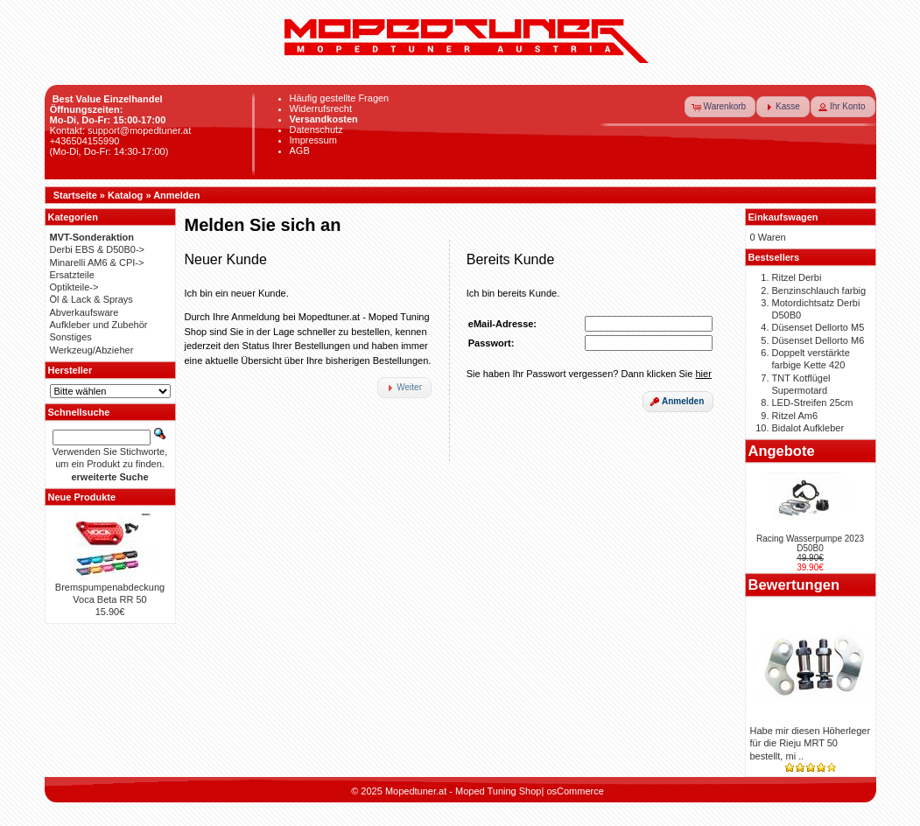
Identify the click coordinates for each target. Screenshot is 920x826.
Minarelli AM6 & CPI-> (97, 262)
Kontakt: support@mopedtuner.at (121, 130)
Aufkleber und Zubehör (99, 324)
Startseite (75, 195)
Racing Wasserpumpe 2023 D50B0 (810, 543)
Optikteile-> (74, 287)
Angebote (781, 450)
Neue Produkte (82, 497)
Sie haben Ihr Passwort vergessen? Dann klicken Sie (589, 373)
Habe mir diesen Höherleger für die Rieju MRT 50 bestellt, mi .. (810, 743)
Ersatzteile (72, 275)
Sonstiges (71, 337)
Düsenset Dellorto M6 (818, 340)
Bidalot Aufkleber (808, 428)
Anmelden (176, 195)
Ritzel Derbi (797, 277)
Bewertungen (794, 584)
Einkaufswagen (783, 217)
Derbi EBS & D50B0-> (97, 249)
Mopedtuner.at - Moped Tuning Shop (463, 791)
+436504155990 (85, 141)
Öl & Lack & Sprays (91, 299)
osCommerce (574, 791)
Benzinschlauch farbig (819, 290)
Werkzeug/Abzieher (92, 350)
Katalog (125, 195)
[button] (720, 106)
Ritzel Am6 (795, 415)
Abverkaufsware (84, 312)
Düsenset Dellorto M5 (818, 327)
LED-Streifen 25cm (812, 402)
